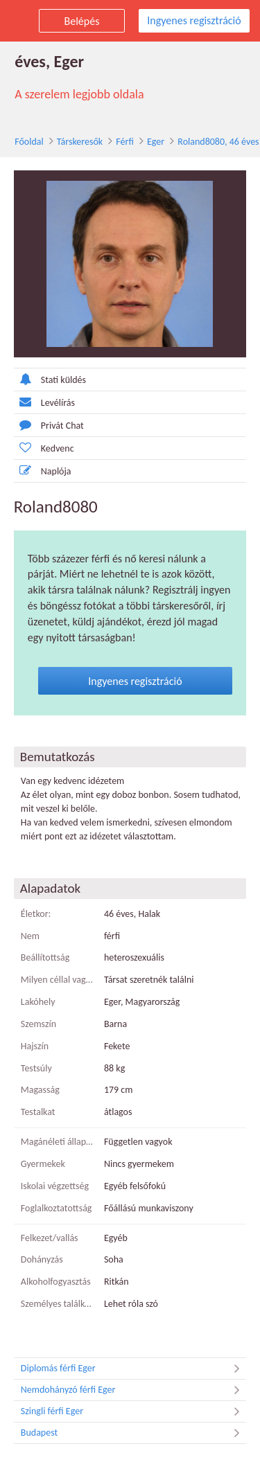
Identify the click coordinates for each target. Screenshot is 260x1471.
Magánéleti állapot (57, 1142)
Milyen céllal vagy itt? (57, 980)
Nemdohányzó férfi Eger (134, 1390)
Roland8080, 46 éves (217, 142)
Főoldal (28, 142)
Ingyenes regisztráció (194, 20)
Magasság (39, 1090)
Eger (155, 142)
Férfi (123, 142)
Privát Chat (48, 425)
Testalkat (37, 1112)
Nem (29, 936)
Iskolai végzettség (54, 1186)
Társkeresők (79, 142)
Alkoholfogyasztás (55, 1281)
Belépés (82, 21)
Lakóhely (37, 1002)
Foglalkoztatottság (56, 1208)
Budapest (134, 1433)
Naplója (42, 470)
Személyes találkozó (57, 1304)
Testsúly (35, 1068)
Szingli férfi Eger (134, 1411)
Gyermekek (42, 1164)
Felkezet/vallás (49, 1238)
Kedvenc (43, 447)
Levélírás (43, 402)
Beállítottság (44, 958)
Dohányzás (41, 1259)
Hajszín (34, 1046)
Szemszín (37, 1024)
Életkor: (35, 914)
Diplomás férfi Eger (134, 1368)
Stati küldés (49, 379)
